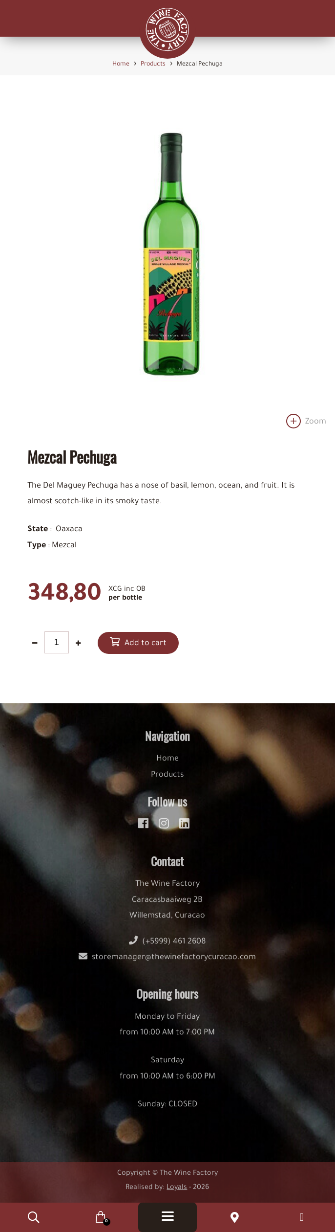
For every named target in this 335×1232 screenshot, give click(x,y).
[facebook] (144, 829)
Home (167, 766)
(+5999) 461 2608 (167, 948)
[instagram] (165, 829)
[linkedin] (184, 829)
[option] (167, 263)
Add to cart (146, 643)
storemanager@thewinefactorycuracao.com (167, 964)
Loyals (177, 1195)
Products (167, 781)
